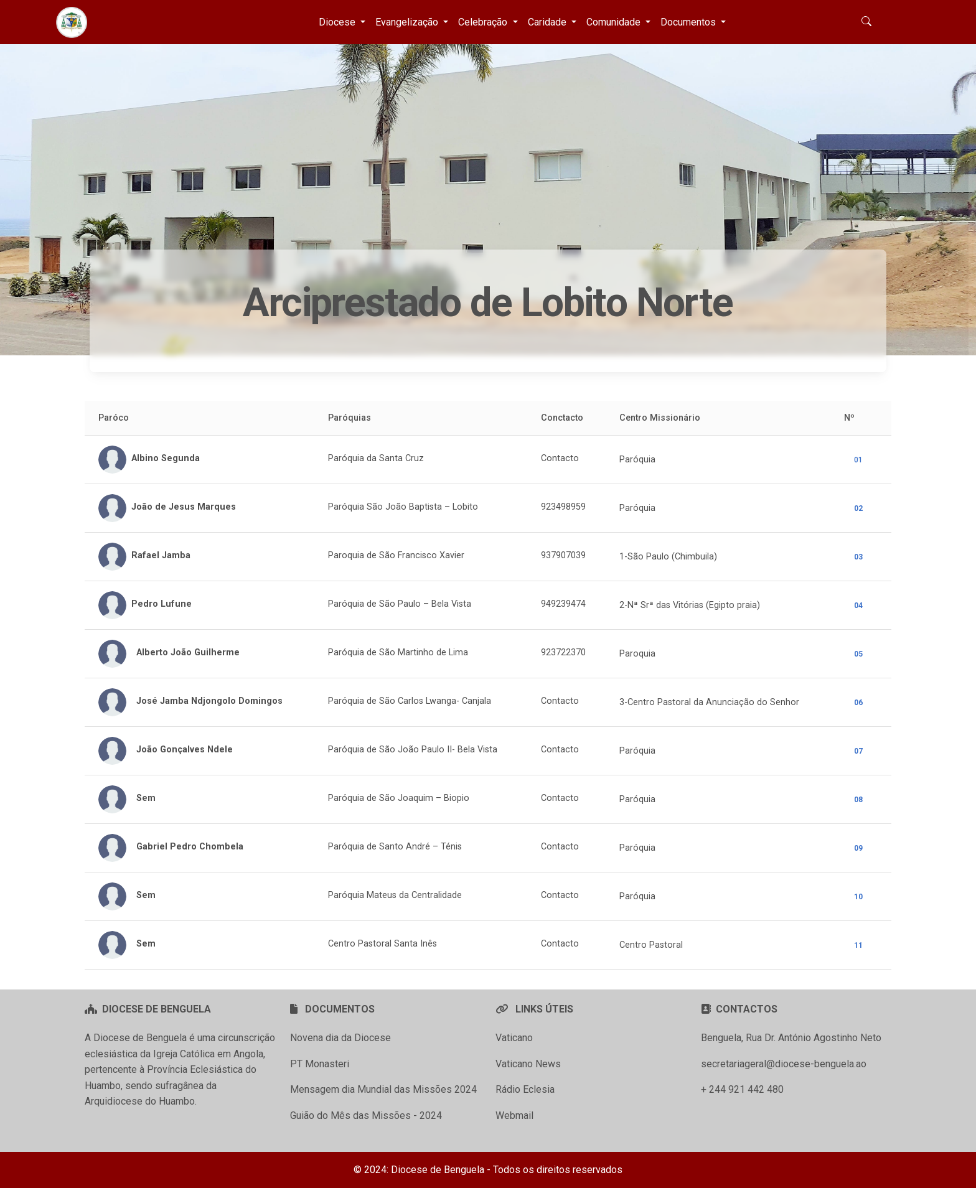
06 (858, 702)
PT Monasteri (319, 1064)
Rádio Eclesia (525, 1089)
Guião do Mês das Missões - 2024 (366, 1115)
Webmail (514, 1115)
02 (858, 508)
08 (858, 799)
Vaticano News (528, 1064)
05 (858, 654)
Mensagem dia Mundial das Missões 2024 (383, 1089)
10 (858, 896)
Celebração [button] (484, 22)
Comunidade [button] (614, 22)
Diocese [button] (338, 22)
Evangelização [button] (408, 22)
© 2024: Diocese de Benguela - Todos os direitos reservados (488, 1170)
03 (858, 557)
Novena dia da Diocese (340, 1038)
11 (858, 945)
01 (858, 460)
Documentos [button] (689, 22)
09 (858, 848)
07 (858, 751)
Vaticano (514, 1038)
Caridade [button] (548, 22)
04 (858, 605)
